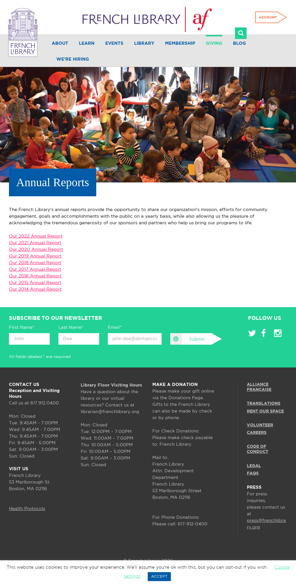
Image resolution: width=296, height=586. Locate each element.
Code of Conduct (257, 449)
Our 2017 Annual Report (35, 269)
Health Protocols (27, 509)
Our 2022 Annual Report (35, 236)
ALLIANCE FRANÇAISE (259, 387)
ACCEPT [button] (159, 576)
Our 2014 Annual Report (35, 289)
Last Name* (70, 327)
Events (114, 43)
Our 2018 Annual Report (35, 263)
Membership (180, 43)
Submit (187, 339)
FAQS (253, 473)
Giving (214, 43)
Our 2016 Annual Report (35, 276)
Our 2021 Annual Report (35, 243)
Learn (87, 43)
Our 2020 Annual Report (36, 249)
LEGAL (254, 466)
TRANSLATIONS (263, 403)
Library (144, 43)
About (60, 43)
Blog (239, 43)
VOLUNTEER (260, 425)
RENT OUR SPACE (265, 411)
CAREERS (257, 432)
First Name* (21, 327)
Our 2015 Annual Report (35, 283)
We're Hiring (72, 59)
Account (268, 17)
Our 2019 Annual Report (35, 256)
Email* (114, 327)
